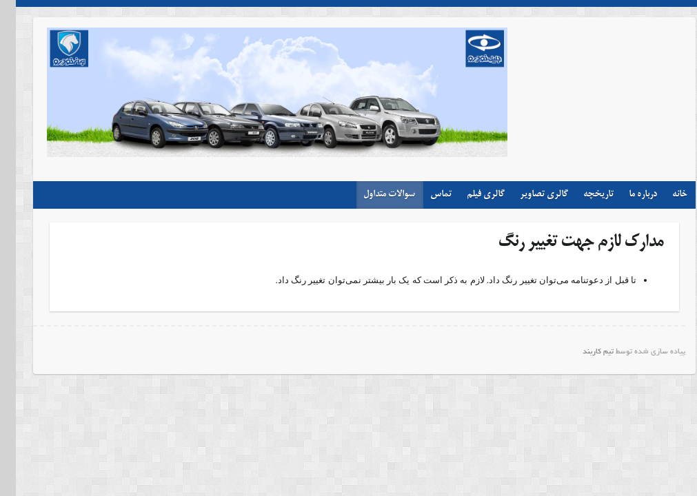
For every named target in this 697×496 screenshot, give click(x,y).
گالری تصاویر (528, 194)
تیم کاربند (582, 352)
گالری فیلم (470, 194)
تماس (425, 194)
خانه (663, 194)
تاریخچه (582, 194)
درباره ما (627, 194)
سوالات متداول (373, 194)
